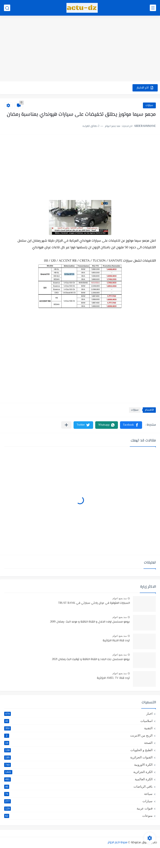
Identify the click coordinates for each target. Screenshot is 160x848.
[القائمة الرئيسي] (153, 8)
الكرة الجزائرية (78, 772)
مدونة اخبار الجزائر (117, 842)
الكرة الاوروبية (78, 765)
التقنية (78, 728)
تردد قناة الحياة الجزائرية (116, 640)
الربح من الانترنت (78, 735)
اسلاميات (78, 721)
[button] (131, 425)
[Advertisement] (80, 49)
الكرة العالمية (78, 779)
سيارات (149, 105)
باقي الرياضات (78, 786)
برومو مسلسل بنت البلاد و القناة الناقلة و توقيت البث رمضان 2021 (91, 659)
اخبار (78, 713)
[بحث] (7, 8)
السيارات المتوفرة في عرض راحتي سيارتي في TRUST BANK (94, 603)
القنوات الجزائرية (78, 757)
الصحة (78, 743)
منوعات (78, 816)
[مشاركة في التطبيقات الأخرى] (66, 425)
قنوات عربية (78, 808)
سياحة (78, 794)
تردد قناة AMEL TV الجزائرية (113, 678)
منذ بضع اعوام (119, 598)
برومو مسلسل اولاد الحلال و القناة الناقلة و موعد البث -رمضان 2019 (90, 622)
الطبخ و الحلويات (78, 750)
